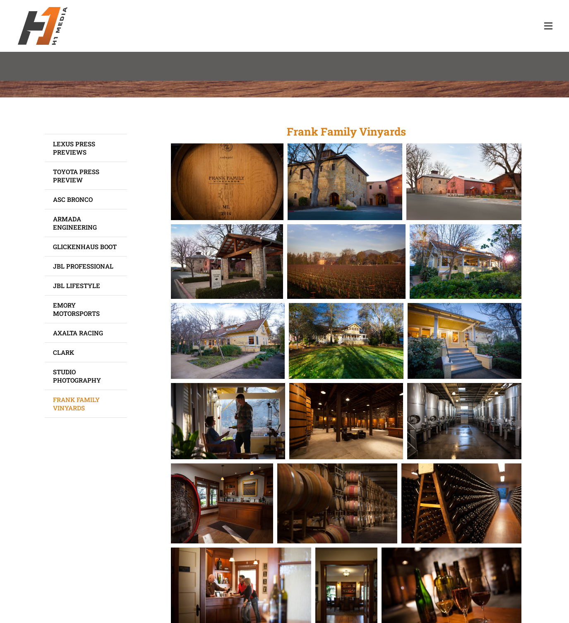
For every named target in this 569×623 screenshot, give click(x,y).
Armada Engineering (75, 223)
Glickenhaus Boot (85, 246)
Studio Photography (77, 376)
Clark (63, 352)
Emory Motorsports (76, 309)
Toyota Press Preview (76, 175)
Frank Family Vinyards (76, 403)
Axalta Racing (78, 333)
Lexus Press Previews (74, 148)
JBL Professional (83, 266)
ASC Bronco (73, 199)
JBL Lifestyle (76, 285)
